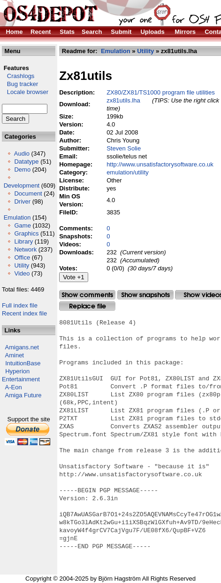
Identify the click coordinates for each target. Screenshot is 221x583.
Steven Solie (124, 148)
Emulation (17, 217)
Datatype (26, 161)
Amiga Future (23, 395)
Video (22, 273)
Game (22, 225)
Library (23, 241)
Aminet (14, 355)
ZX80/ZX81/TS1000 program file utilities (161, 92)
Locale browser (25, 91)
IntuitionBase (22, 363)
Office (22, 257)
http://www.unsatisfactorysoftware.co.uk (160, 164)
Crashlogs (18, 75)
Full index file (20, 305)
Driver (22, 201)
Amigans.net (22, 347)
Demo (22, 169)
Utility (21, 265)
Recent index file (24, 313)
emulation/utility (128, 172)
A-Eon (13, 387)
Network (25, 249)
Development (22, 185)
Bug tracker (20, 83)
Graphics (26, 233)
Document (28, 193)
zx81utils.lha (123, 100)
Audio (22, 153)
